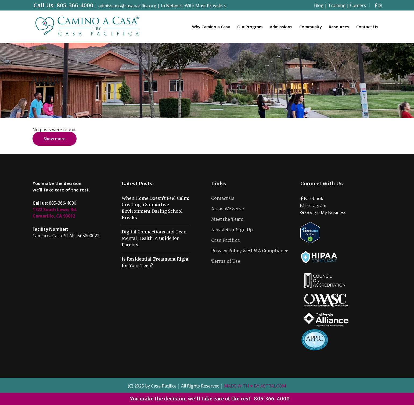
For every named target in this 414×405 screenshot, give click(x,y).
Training (336, 5)
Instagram (313, 205)
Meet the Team (227, 219)
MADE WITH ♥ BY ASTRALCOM (255, 386)
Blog (318, 5)
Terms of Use (225, 261)
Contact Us (223, 198)
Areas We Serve (227, 208)
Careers (358, 5)
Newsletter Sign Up (232, 229)
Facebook (311, 198)
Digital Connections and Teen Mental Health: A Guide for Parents (154, 238)
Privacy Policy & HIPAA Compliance (249, 250)
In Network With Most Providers (193, 6)
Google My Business (323, 212)
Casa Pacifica (225, 240)
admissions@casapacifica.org (127, 6)
